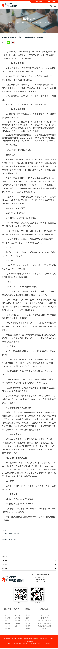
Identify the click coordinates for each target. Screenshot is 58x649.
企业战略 (7, 619)
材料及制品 (44, 619)
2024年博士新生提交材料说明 (10, 534)
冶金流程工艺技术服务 (44, 627)
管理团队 (7, 622)
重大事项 (7, 630)
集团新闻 (17, 616)
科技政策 (27, 630)
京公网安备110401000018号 (45, 640)
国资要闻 (17, 622)
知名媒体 (29, 570)
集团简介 (7, 616)
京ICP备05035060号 (29, 642)
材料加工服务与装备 (44, 624)
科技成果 (27, 627)
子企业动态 (17, 624)
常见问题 (40, 645)
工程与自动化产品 (44, 630)
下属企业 (29, 558)
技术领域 (27, 622)
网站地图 (48, 645)
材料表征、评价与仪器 (44, 622)
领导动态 (17, 619)
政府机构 (29, 562)
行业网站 (29, 566)
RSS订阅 (11, 645)
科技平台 (27, 624)
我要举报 (33, 645)
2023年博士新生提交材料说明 (10, 540)
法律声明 (18, 645)
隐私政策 (25, 645)
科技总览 (27, 616)
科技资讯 (27, 619)
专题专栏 (17, 627)
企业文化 (7, 627)
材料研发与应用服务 (44, 616)
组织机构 (7, 624)
